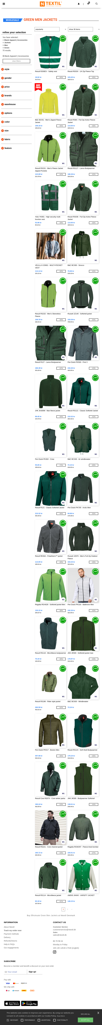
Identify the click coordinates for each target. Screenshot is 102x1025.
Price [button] (7, 87)
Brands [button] (8, 95)
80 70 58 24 (58, 941)
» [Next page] (71, 909)
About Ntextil (9, 927)
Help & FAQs (9, 944)
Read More (61, 1016)
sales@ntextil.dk (60, 935)
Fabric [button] (7, 139)
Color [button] (7, 122)
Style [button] (7, 69)
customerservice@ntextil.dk (64, 930)
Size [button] (6, 130)
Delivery (7, 937)
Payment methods (11, 934)
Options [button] (8, 113)
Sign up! (32, 972)
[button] (78, 4)
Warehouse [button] (10, 104)
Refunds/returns (10, 941)
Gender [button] (8, 78)
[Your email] (15, 971)
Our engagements (11, 948)
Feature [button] (8, 148)
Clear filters (16, 61)
